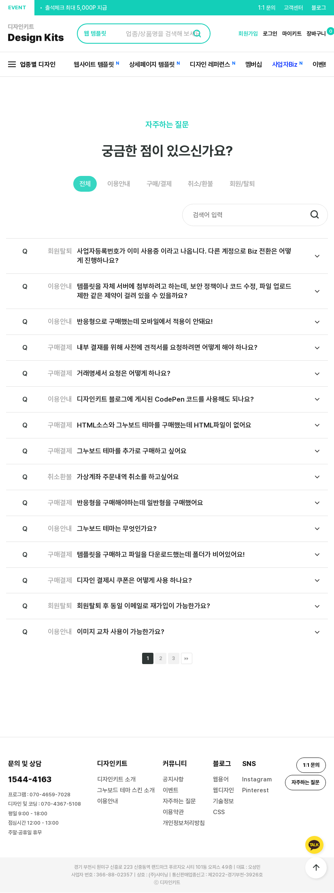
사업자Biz (285, 64)
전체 (78, 184)
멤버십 (253, 64)
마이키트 (292, 33)
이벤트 (321, 64)
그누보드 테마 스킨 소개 (126, 790)
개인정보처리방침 (184, 823)
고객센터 (293, 7)
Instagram (257, 779)
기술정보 (223, 801)
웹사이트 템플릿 (94, 64)
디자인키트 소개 (116, 779)
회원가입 (248, 33)
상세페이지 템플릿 (152, 64)
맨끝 (186, 658)
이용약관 (173, 812)
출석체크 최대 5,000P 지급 (76, 13)
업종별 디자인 (31, 64)
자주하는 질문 (179, 801)
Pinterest (255, 790)
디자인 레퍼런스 (210, 64)
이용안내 (114, 184)
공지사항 (173, 779)
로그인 (270, 33)
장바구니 (316, 33)
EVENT (17, 7)
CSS (219, 812)
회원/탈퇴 (249, 184)
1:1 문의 (267, 7)
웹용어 (221, 779)
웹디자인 (223, 790)
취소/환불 (204, 184)
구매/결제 (158, 184)
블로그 (318, 7)
